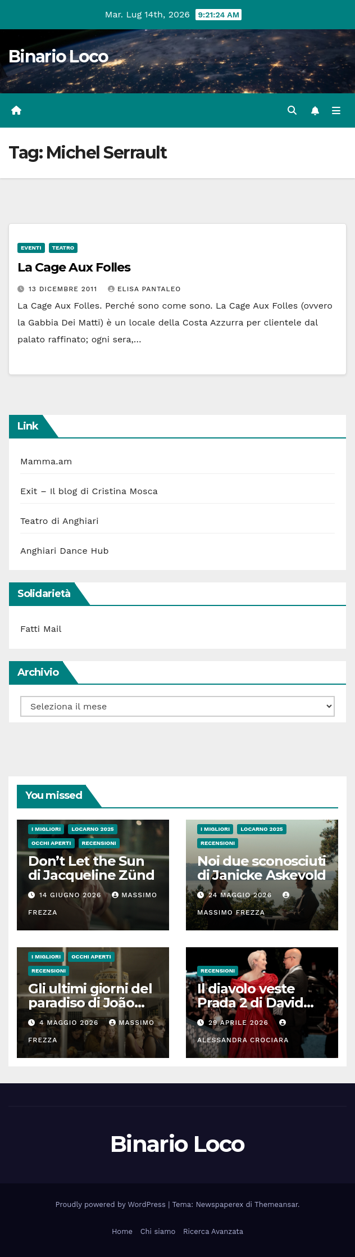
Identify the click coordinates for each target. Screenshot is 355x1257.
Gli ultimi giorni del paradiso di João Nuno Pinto (90, 1002)
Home (122, 1231)
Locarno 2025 (92, 829)
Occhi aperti (51, 843)
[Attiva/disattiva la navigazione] (336, 110)
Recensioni (99, 843)
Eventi (31, 248)
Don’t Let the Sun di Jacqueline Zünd (91, 868)
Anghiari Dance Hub (64, 550)
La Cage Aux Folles (73, 267)
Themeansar (276, 1204)
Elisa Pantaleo (144, 289)
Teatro (63, 248)
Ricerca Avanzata (213, 1231)
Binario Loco (58, 56)
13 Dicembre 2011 (64, 289)
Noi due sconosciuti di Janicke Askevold (261, 868)
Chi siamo (158, 1231)
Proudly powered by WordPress (112, 1204)
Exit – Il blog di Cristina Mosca (89, 491)
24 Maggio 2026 (241, 895)
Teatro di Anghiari (59, 521)
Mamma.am (46, 461)
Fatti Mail (41, 628)
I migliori (46, 829)
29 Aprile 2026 (239, 1023)
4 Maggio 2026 (70, 1023)
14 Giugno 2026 (71, 895)
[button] (292, 110)
